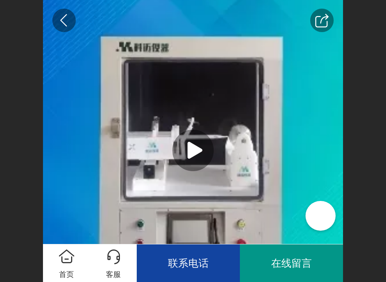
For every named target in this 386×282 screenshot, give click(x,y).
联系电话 (188, 263)
